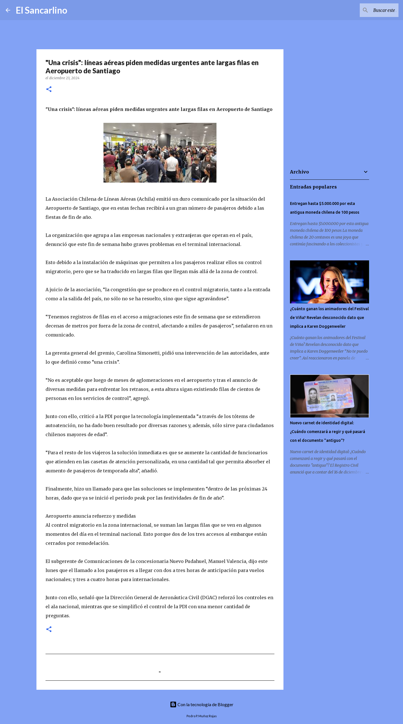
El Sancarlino (41, 10)
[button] (49, 89)
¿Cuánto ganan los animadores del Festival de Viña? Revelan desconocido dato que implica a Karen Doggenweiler (329, 318)
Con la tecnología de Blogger (201, 704)
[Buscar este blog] (368, 10)
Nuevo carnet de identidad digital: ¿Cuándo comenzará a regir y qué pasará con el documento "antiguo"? (327, 432)
